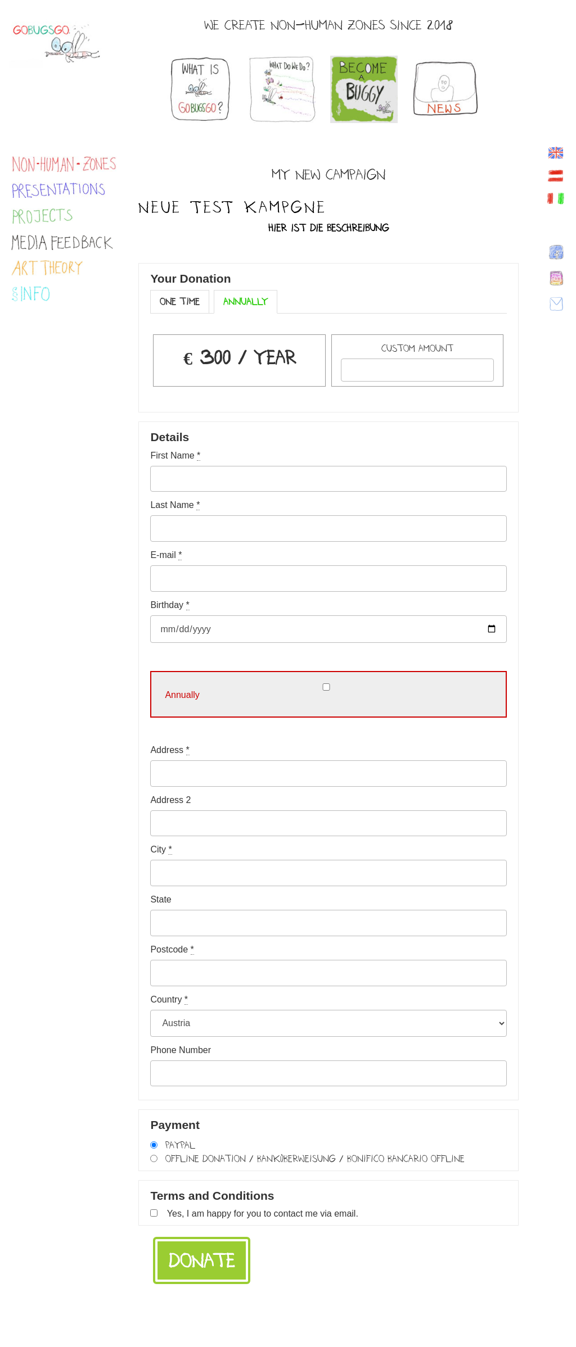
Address (169, 750)
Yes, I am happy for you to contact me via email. (262, 1213)
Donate (202, 1260)
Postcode (172, 949)
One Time (180, 301)
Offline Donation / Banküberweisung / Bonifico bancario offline (315, 1158)
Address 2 (170, 800)
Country (169, 999)
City (161, 849)
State (160, 899)
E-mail (166, 555)
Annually (245, 301)
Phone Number (180, 1050)
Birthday (169, 605)
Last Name (175, 505)
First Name (175, 455)
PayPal (180, 1145)
